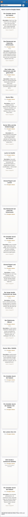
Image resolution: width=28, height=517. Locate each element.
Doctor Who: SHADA (9, 348)
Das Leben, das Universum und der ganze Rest (9, 71)
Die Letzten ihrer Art (9, 432)
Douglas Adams (11, 17)
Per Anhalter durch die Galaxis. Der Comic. (10, 405)
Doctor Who (9, 97)
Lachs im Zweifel (9, 153)
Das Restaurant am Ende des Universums (10, 43)
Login (24, 2)
